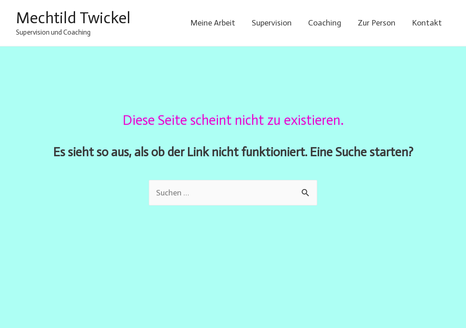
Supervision (272, 23)
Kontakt (427, 23)
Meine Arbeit (212, 23)
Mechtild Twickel (73, 17)
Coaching (324, 23)
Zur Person (376, 23)
